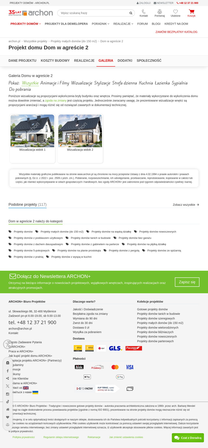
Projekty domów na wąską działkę (111, 231)
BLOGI (156, 23)
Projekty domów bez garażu (135, 237)
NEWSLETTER (163, 3)
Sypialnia (179, 83)
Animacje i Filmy (54, 83)
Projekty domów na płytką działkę (146, 244)
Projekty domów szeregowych (156, 318)
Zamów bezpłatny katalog (176, 32)
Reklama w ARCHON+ (23, 383)
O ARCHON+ (17, 346)
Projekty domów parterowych (155, 341)
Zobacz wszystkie (186, 204)
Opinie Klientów (18, 378)
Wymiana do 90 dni (85, 318)
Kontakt (13, 333)
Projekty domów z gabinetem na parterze (95, 244)
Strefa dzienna (124, 83)
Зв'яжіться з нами (23, 392)
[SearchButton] (131, 13)
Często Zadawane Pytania (25, 342)
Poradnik (100, 23)
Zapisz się (187, 282)
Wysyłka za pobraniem (87, 332)
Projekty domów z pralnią (28, 256)
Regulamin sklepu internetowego (61, 437)
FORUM (142, 23)
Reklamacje (94, 437)
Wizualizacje (81, 83)
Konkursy (14, 374)
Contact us (19, 387)
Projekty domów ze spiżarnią (164, 250)
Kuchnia (146, 83)
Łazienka (162, 83)
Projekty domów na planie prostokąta (79, 250)
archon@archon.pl (20, 328)
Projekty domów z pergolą (124, 250)
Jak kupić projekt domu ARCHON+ (30, 355)
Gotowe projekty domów (152, 309)
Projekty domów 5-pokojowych (32, 250)
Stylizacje (102, 83)
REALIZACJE (123, 23)
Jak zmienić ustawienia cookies (126, 437)
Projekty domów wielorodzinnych (157, 327)
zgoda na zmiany (56, 100)
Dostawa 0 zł (81, 327)
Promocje (15, 369)
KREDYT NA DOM (176, 23)
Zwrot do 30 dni (83, 323)
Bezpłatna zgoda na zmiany (90, 313)
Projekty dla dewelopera (66, 23)
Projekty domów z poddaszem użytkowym (38, 237)
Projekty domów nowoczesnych (157, 231)
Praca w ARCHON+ (21, 351)
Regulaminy (16, 365)
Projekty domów (26, 23)
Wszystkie (30, 83)
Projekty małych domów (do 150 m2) (62, 231)
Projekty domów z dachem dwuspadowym (38, 244)
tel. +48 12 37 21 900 (32, 322)
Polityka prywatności (24, 437)
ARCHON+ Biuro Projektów (27, 301)
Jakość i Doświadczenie (88, 309)
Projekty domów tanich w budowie (91, 237)
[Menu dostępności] (8, 341)
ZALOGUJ (144, 3)
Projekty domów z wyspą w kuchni (71, 256)
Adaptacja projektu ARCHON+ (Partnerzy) (35, 360)
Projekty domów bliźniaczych (155, 332)
